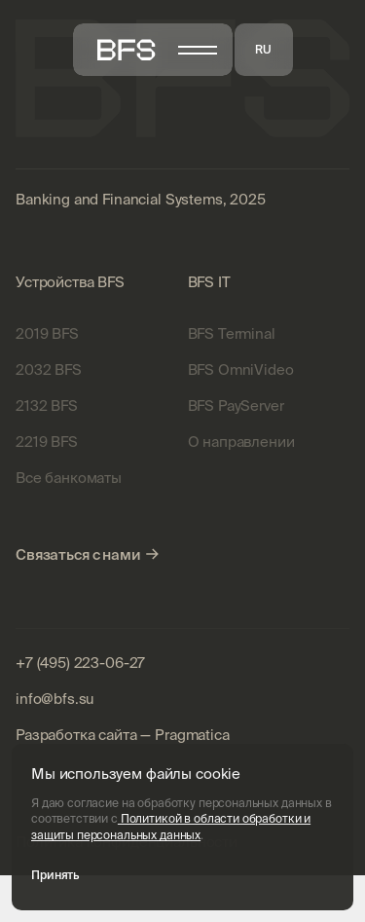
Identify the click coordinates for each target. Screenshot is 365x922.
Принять (55, 874)
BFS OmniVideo (241, 369)
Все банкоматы (69, 477)
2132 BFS (47, 405)
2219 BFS (47, 441)
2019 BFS (47, 333)
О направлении (241, 441)
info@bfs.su (55, 698)
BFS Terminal (231, 333)
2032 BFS (49, 369)
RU (263, 49)
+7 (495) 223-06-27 (80, 662)
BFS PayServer (236, 405)
